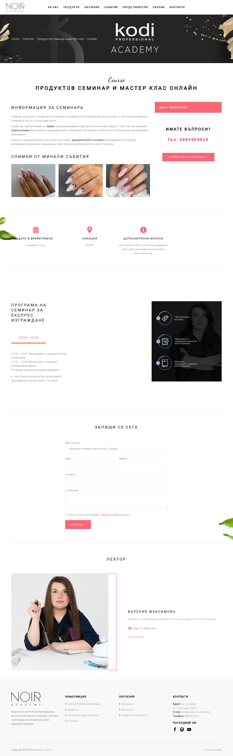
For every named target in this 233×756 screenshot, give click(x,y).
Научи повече (136, 637)
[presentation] (19, 180)
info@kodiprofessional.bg (195, 712)
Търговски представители (82, 715)
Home (15, 39)
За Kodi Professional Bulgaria (84, 704)
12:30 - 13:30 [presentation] (29, 337)
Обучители (127, 709)
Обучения (126, 704)
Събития (28, 39)
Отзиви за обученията (134, 715)
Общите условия (110, 514)
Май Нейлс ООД (41, 749)
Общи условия (213, 749)
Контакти (72, 721)
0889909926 (191, 716)
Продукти (72, 709)
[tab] (28, 339)
